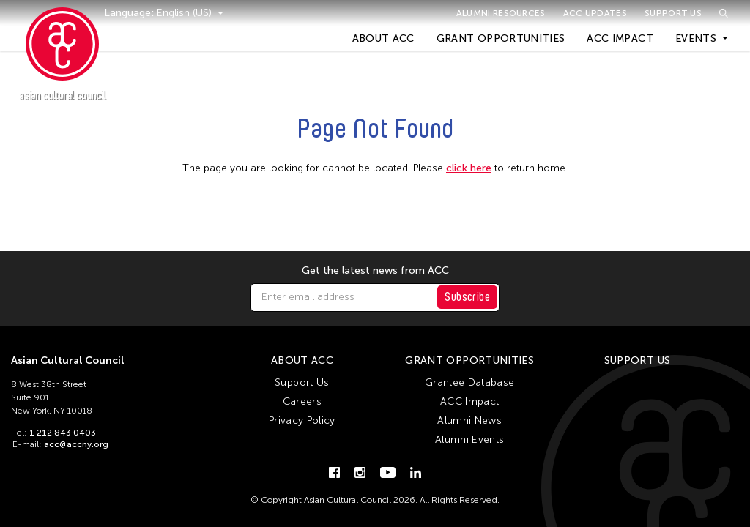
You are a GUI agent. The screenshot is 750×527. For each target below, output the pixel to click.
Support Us (673, 13)
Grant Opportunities (501, 38)
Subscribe (467, 297)
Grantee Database (470, 382)
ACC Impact (620, 38)
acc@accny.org (76, 444)
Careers (302, 401)
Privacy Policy (302, 420)
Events (695, 38)
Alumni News (469, 420)
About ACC (383, 38)
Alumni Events (470, 439)
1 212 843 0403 (62, 432)
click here (468, 168)
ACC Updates (595, 13)
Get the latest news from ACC (375, 271)
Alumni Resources (501, 13)
